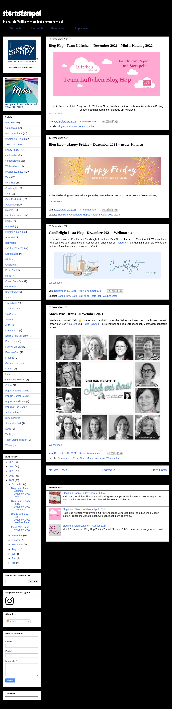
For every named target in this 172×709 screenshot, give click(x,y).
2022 (12, 475)
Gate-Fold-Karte (80, 295)
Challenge (10, 264)
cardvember (11, 155)
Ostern (8, 385)
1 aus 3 (9, 314)
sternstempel (22, 13)
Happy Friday (90, 214)
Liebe (8, 374)
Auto (7, 325)
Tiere (8, 177)
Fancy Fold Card (14, 346)
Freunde (9, 357)
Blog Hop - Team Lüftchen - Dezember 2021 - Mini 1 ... (20, 492)
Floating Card (12, 352)
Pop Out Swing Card (16, 390)
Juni (14, 558)
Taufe (8, 434)
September (18, 544)
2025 (12, 462)
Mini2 (8, 275)
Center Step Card (14, 281)
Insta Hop (96, 295)
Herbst (8, 221)
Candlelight (64, 295)
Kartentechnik (12, 292)
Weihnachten (110, 295)
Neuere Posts (58, 470)
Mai (14, 563)
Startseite (15, 28)
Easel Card (79, 458)
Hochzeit (9, 226)
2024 (12, 466)
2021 (12, 480)
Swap (8, 428)
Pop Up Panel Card (15, 401)
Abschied (10, 237)
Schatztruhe (11, 412)
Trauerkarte (11, 303)
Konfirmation (12, 254)
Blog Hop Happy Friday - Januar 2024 (84, 493)
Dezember (17, 484)
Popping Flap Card (15, 407)
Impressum (82, 28)
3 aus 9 (9, 319)
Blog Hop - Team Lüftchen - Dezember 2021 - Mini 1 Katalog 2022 (101, 45)
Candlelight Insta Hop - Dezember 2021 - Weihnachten (91, 232)
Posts (11, 621)
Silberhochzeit (12, 418)
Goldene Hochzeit (14, 363)
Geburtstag (75, 214)
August (16, 549)
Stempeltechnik (13, 423)
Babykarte (10, 243)
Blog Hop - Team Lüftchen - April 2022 (84, 509)
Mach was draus (96, 458)
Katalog (9, 368)
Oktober (16, 540)
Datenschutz (59, 28)
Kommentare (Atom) (114, 479)
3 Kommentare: (88, 121)
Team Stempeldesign (16, 439)
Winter (8, 445)
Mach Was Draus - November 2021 (76, 314)
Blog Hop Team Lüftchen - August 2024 (84, 525)
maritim (73, 126)
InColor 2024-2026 (15, 232)
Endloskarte (11, 341)
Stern (8, 297)
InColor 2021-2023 (109, 214)
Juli (14, 553)
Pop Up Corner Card (16, 396)
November (17, 535)
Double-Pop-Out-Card (16, 336)
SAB (7, 193)
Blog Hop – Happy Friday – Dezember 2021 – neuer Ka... (20, 505)
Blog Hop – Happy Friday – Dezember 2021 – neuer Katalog (96, 144)
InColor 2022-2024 (15, 171)
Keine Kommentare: (90, 290)
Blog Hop (63, 126)
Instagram (122, 242)
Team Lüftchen (87, 126)
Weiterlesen (55, 113)
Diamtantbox (65, 458)
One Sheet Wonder (15, 379)
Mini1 (8, 259)
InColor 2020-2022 (15, 215)
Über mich (36, 28)
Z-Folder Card (12, 308)
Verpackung (11, 204)
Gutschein (10, 286)
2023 (12, 471)
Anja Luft (72, 323)
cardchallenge (12, 160)
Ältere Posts (158, 470)
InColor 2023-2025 (15, 248)
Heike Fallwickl (91, 323)
